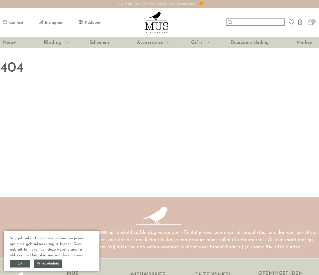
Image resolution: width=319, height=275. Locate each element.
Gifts (197, 42)
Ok (19, 264)
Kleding (53, 42)
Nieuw (9, 42)
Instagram (51, 22)
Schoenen (99, 42)
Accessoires (150, 42)
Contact (13, 22)
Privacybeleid (48, 264)
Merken (304, 42)
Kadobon (90, 22)
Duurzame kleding (250, 42)
